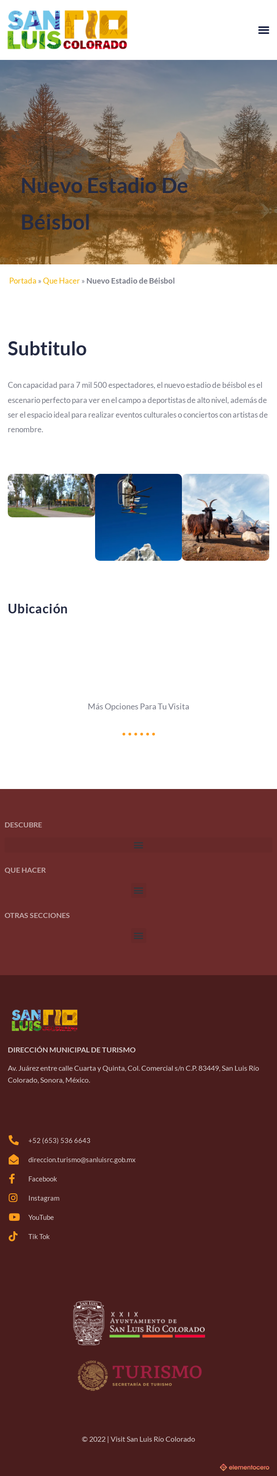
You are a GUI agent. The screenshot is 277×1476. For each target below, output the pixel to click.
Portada (23, 280)
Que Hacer (61, 280)
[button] (263, 30)
